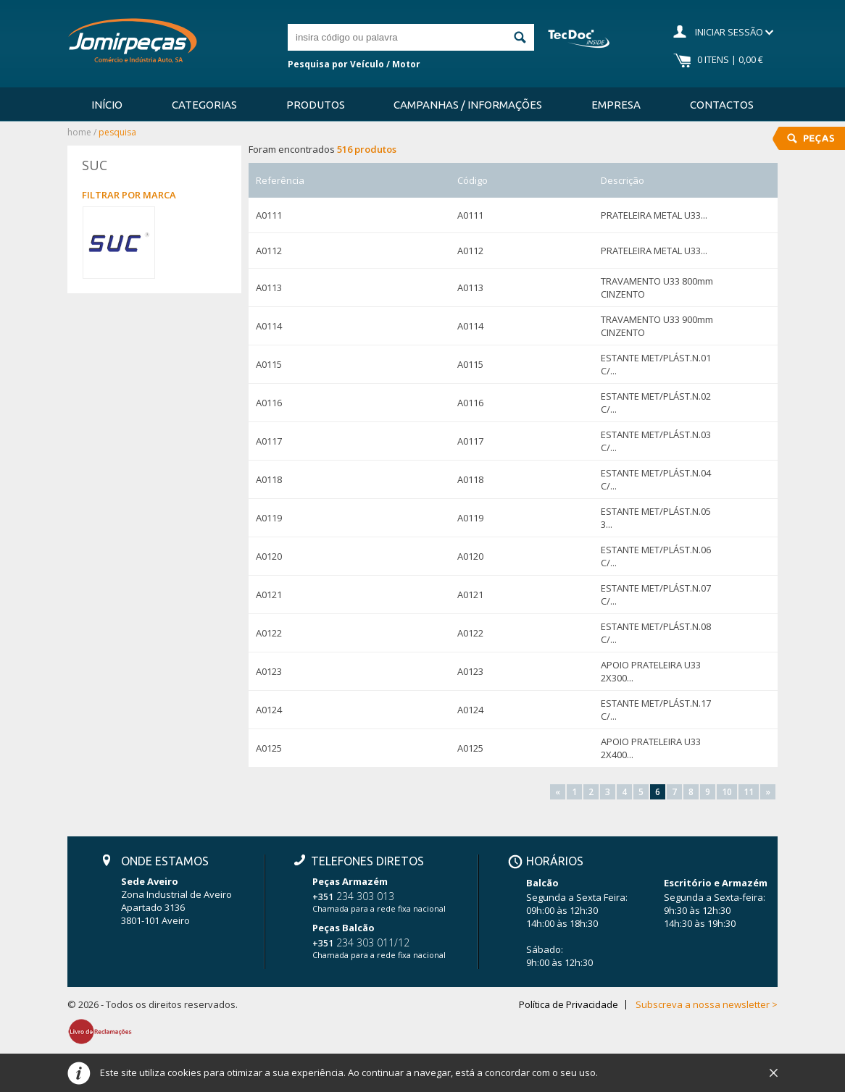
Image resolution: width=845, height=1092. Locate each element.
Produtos (315, 104)
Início (106, 104)
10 (727, 792)
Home (79, 132)
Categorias (204, 104)
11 (749, 792)
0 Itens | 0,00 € (730, 59)
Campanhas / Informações (468, 104)
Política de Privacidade (568, 1004)
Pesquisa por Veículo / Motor (354, 64)
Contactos (722, 104)
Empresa (616, 104)
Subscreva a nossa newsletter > (707, 1004)
